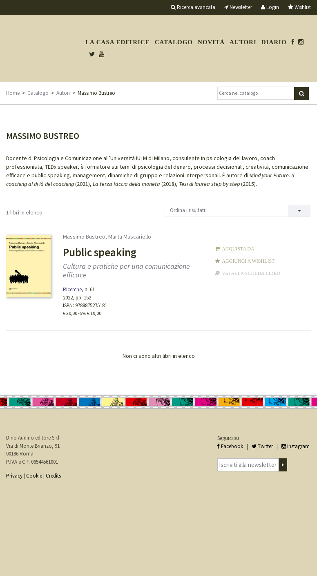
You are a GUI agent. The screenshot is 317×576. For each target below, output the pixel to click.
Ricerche (72, 289)
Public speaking (99, 252)
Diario (274, 42)
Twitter (262, 446)
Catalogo (174, 42)
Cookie (34, 475)
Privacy (14, 475)
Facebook (230, 446)
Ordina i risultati (187, 210)
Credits (53, 475)
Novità (211, 42)
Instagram (295, 446)
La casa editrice (117, 42)
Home (13, 92)
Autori (243, 42)
